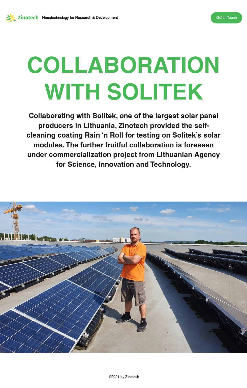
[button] (226, 17)
